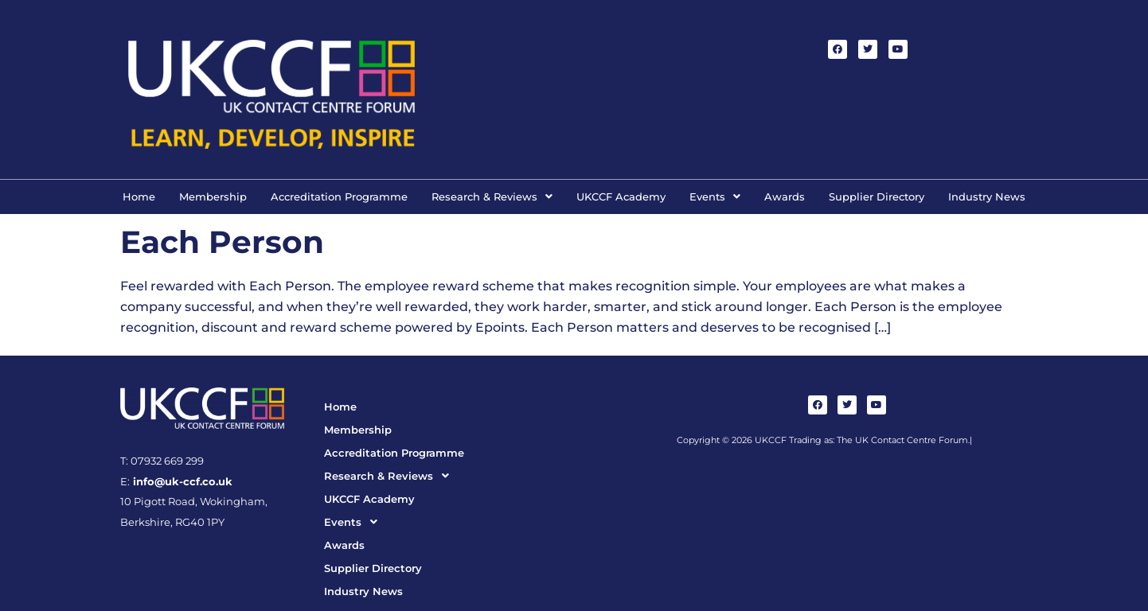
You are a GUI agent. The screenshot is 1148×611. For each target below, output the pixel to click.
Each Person (222, 242)
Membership (213, 196)
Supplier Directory (876, 196)
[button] (492, 197)
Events (714, 196)
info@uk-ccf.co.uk (181, 482)
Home (139, 196)
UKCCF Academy (621, 196)
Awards (784, 196)
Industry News (986, 196)
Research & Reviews (492, 196)
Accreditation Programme (339, 196)
